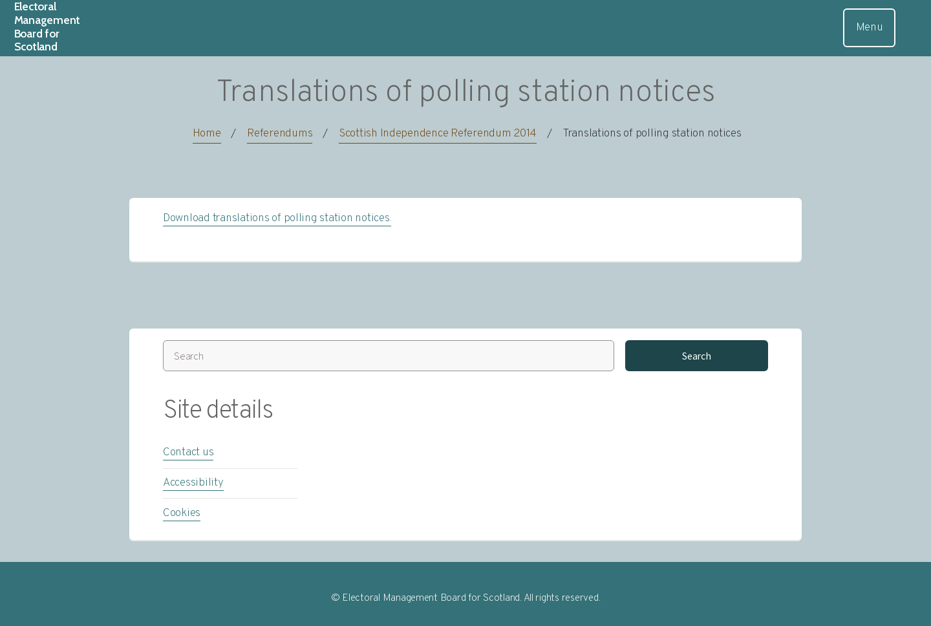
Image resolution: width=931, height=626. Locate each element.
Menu (869, 28)
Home (207, 134)
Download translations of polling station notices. (277, 218)
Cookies (181, 513)
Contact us (188, 453)
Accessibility (193, 483)
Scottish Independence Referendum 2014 (438, 134)
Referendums (279, 134)
